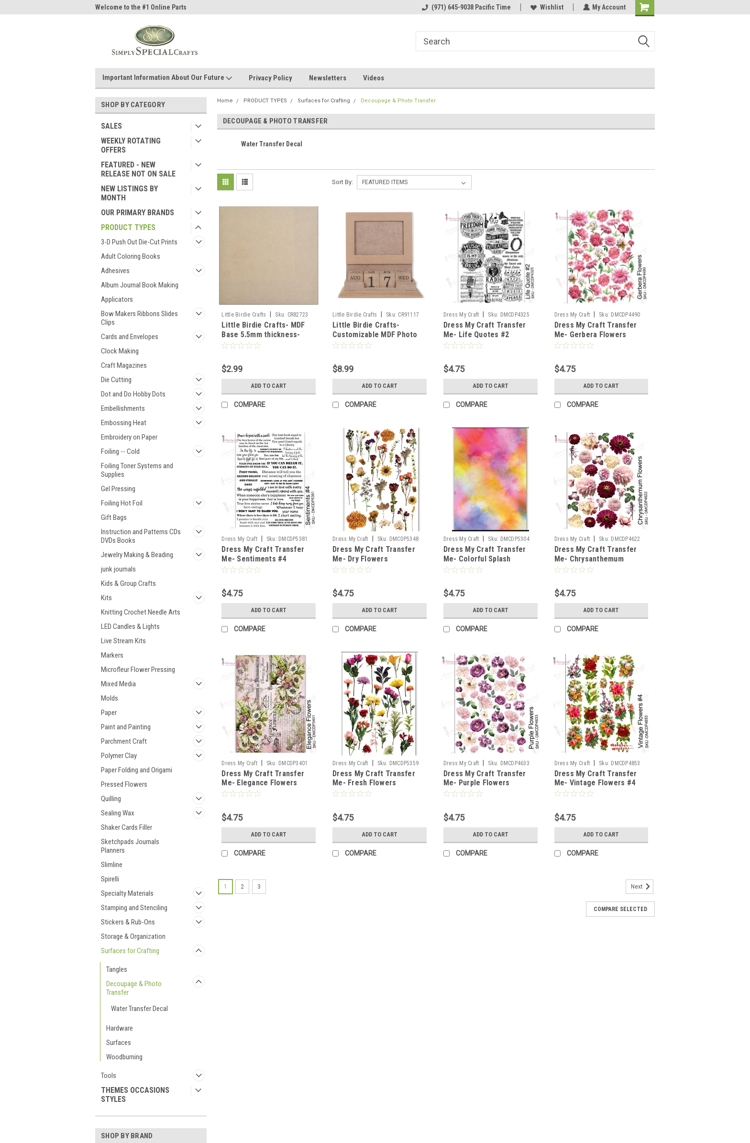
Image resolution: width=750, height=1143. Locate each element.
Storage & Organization (133, 936)
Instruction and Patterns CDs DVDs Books (141, 536)
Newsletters (327, 78)
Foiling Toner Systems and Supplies (137, 470)
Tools (108, 1075)
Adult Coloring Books (130, 256)
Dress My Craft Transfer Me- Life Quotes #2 (484, 329)
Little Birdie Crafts (243, 314)
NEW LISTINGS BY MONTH (129, 193)
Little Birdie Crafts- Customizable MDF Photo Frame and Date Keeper (375, 334)
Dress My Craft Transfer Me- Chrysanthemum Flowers (595, 559)
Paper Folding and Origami (136, 770)
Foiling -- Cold (120, 451)
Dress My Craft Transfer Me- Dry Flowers (373, 554)
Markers (112, 655)
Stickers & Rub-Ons (128, 922)
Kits (106, 597)
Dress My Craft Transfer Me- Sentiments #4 (262, 554)
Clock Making (120, 351)
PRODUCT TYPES (128, 227)
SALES (111, 126)
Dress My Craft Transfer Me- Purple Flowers (484, 778)
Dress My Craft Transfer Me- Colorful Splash (484, 554)
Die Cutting (116, 379)
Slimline (111, 864)
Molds (109, 698)
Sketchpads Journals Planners (130, 846)
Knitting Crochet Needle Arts (140, 612)
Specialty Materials (127, 893)
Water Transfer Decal (139, 1008)
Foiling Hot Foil (122, 503)
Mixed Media (118, 684)
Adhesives (115, 270)
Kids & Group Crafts (128, 583)
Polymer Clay (119, 755)
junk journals (118, 569)
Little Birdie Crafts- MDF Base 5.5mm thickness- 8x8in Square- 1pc (263, 334)
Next (642, 886)
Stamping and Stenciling (134, 907)
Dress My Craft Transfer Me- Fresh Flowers (373, 778)
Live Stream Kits (123, 641)
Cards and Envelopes (129, 336)
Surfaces (118, 1042)
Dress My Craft (461, 314)
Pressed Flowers (124, 784)
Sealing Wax (117, 813)
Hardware (119, 1028)
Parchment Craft (124, 741)
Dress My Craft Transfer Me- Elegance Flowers (262, 778)
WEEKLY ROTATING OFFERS (131, 145)
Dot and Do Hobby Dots (133, 394)
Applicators (117, 299)
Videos (373, 78)
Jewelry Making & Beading (137, 554)
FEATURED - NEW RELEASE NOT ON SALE (138, 169)
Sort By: (342, 182)
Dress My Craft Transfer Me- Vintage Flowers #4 (595, 778)
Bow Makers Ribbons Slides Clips (139, 318)
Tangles (116, 969)
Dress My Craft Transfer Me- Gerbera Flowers (595, 329)
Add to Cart (268, 386)
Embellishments (123, 408)
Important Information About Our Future (167, 78)
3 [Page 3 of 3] (259, 886)
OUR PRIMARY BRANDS (137, 212)
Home (225, 101)
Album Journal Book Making (139, 285)
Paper (109, 712)
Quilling (111, 798)
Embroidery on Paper (129, 437)
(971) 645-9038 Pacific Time (465, 7)
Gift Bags (114, 517)
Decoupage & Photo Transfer (134, 988)
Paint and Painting (126, 727)
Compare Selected (620, 909)
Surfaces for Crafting (130, 950)
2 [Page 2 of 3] (242, 886)
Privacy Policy (270, 78)
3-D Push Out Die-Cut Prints (139, 242)
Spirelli (110, 879)
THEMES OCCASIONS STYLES (135, 1095)
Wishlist (546, 7)
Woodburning (124, 1057)
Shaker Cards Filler (126, 827)
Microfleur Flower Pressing (138, 669)
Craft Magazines (124, 365)
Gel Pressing (118, 488)
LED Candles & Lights (130, 626)
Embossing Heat (123, 422)
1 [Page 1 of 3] (225, 886)
